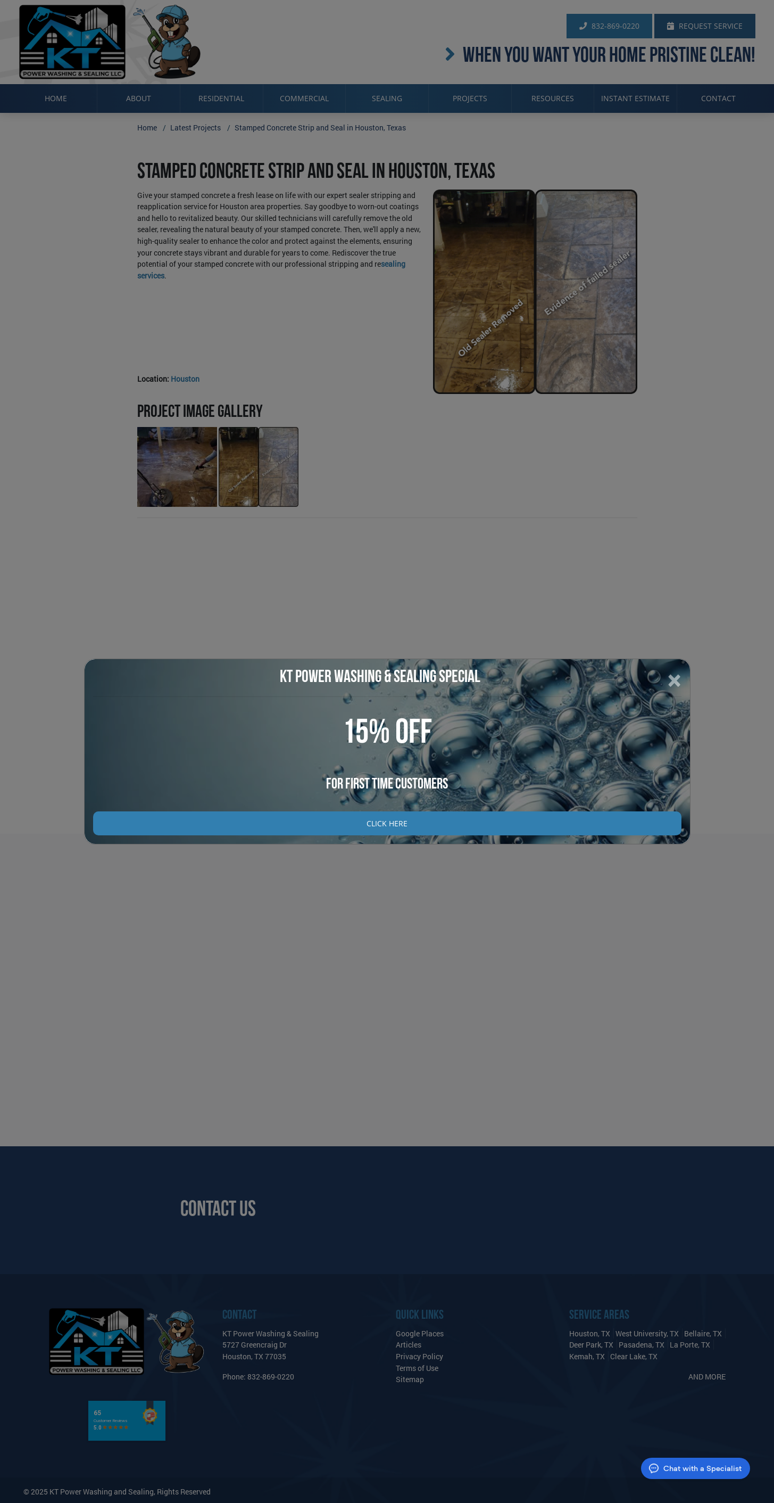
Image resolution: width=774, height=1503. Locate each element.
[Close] (674, 680)
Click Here (387, 823)
